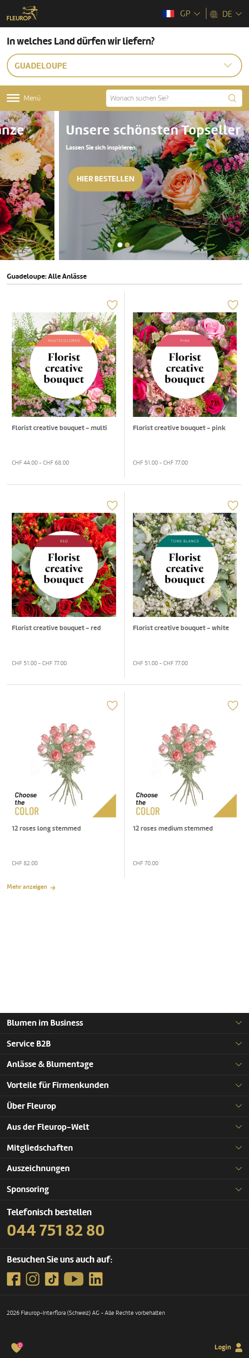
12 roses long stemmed (46, 828)
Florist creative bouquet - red (56, 628)
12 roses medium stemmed (173, 828)
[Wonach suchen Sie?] (174, 98)
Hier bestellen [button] (46, 195)
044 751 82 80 (56, 1231)
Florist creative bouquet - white (181, 628)
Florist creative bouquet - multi (59, 428)
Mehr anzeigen (27, 887)
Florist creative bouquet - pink (179, 428)
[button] (119, 244)
